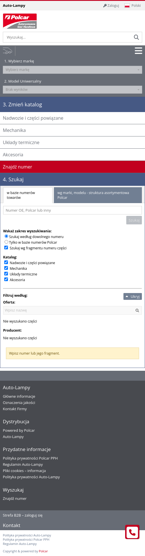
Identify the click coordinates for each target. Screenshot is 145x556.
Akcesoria (17, 279)
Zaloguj (111, 5)
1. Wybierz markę (19, 61)
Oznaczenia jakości (19, 402)
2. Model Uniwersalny (22, 81)
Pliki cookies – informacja (24, 470)
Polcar (43, 551)
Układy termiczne (23, 274)
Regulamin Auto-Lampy (23, 464)
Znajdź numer (15, 498)
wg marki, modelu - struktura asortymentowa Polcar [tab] (93, 195)
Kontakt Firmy (15, 408)
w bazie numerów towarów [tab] (21, 195)
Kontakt (11, 525)
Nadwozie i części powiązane (32, 262)
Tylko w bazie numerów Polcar (33, 242)
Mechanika (18, 268)
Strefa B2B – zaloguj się (23, 515)
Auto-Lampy (13, 436)
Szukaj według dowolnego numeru (36, 236)
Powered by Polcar (19, 430)
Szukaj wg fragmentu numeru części (38, 248)
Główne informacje (19, 396)
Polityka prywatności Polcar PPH (30, 458)
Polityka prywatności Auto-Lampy (31, 476)
